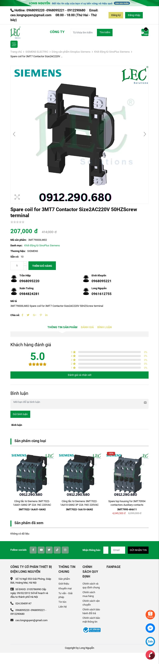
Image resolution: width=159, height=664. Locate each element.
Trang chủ (16, 51)
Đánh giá (87, 327)
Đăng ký (116, 15)
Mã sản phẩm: (18, 239)
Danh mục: (16, 245)
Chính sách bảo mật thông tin (91, 619)
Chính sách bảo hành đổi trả (91, 611)
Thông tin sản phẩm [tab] (62, 327)
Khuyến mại (65, 588)
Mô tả (13, 301)
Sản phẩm (64, 578)
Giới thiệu (63, 583)
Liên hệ (62, 606)
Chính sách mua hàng (89, 594)
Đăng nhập (134, 15)
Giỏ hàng (145, 32)
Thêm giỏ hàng (42, 265)
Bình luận (104, 327)
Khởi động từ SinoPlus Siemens (112, 51)
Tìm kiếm (105, 32)
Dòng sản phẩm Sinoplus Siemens (71, 51)
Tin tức (62, 601)
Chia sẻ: (15, 315)
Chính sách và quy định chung (91, 585)
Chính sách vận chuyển (91, 602)
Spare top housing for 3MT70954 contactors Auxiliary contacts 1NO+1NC (126, 505)
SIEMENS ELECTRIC (36, 51)
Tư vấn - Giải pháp (65, 595)
